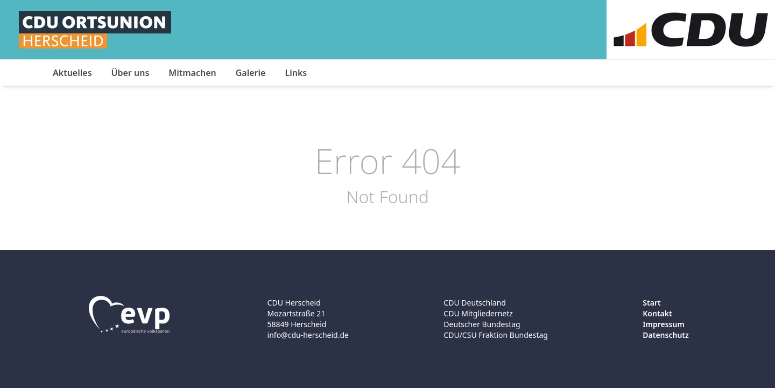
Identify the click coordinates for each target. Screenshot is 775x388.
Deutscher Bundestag (481, 324)
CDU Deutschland (474, 302)
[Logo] (95, 29)
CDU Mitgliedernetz (478, 313)
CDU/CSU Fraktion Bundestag (495, 335)
